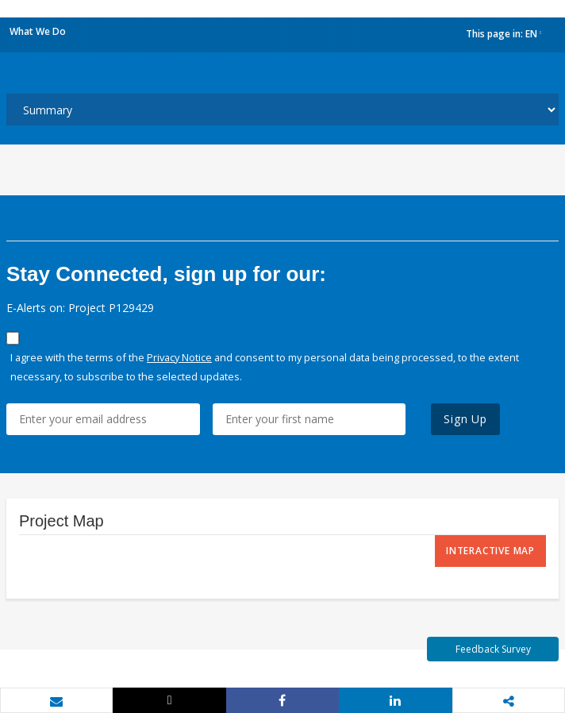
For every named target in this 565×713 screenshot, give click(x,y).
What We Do (38, 31)
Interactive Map (490, 550)
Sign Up (465, 418)
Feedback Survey (493, 649)
